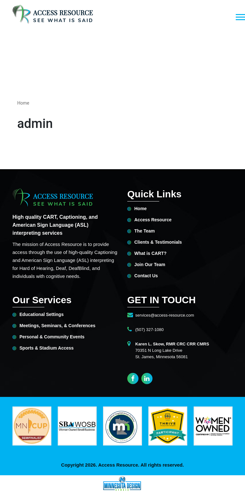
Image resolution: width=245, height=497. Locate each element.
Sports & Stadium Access (46, 348)
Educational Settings (41, 314)
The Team (144, 231)
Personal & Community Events (52, 337)
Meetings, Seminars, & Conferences (57, 325)
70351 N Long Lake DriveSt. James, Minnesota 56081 (172, 350)
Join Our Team (149, 264)
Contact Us (146, 275)
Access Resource (153, 219)
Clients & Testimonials (158, 242)
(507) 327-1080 (149, 329)
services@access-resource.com (164, 315)
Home (23, 103)
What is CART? (150, 253)
